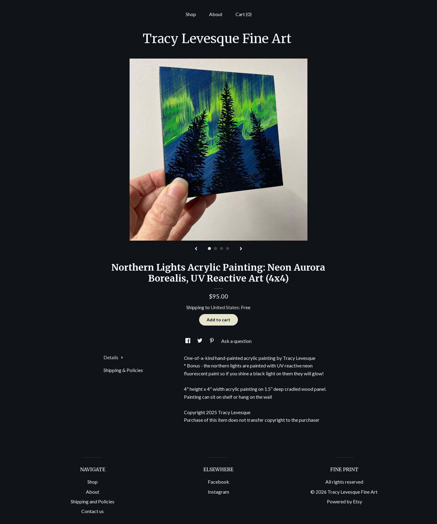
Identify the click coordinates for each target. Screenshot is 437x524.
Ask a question (236, 341)
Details (113, 357)
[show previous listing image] (196, 249)
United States (225, 307)
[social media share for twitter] (200, 341)
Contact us (92, 511)
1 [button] (209, 248)
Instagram (218, 492)
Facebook (218, 482)
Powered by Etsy (344, 501)
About (215, 14)
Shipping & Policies (123, 370)
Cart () (243, 14)
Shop (191, 14)
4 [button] (227, 248)
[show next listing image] (240, 249)
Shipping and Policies (92, 501)
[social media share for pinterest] (212, 341)
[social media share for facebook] (188, 341)
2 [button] (215, 248)
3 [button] (221, 248)
